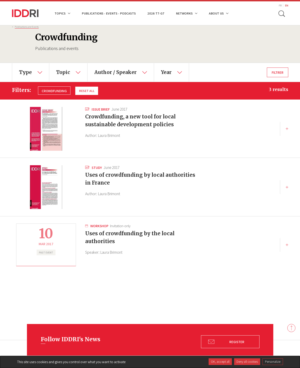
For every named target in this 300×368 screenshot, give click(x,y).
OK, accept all (220, 361)
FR (280, 5)
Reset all (87, 90)
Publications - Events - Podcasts (109, 13)
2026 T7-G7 (155, 13)
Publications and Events (27, 26)
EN (286, 5)
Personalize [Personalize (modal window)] (272, 361)
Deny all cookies (247, 361)
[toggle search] (282, 13)
